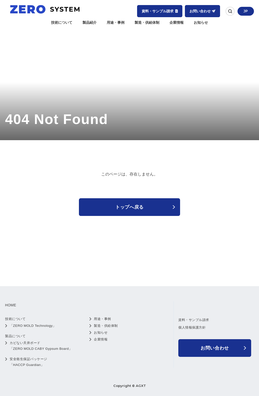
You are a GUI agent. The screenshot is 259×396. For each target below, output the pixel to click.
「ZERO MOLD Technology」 (33, 326)
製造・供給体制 (147, 22)
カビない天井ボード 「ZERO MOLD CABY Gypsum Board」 (41, 346)
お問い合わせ (215, 348)
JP (246, 11)
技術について (61, 22)
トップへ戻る (129, 207)
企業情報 (176, 22)
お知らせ (201, 22)
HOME (10, 305)
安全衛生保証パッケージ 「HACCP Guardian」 (28, 362)
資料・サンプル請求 (193, 320)
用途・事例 (115, 22)
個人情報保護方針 (192, 327)
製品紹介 (89, 22)
